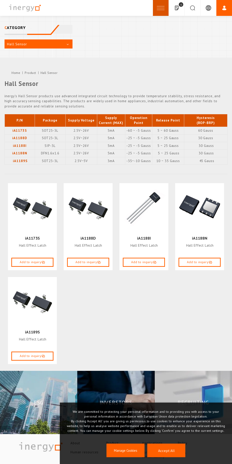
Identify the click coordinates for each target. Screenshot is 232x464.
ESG (39, 402)
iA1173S (32, 238)
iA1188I (144, 238)
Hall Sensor (49, 72)
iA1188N (199, 238)
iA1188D (88, 238)
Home (16, 72)
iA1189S (20, 161)
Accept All (166, 450)
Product (30, 72)
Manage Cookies (125, 450)
